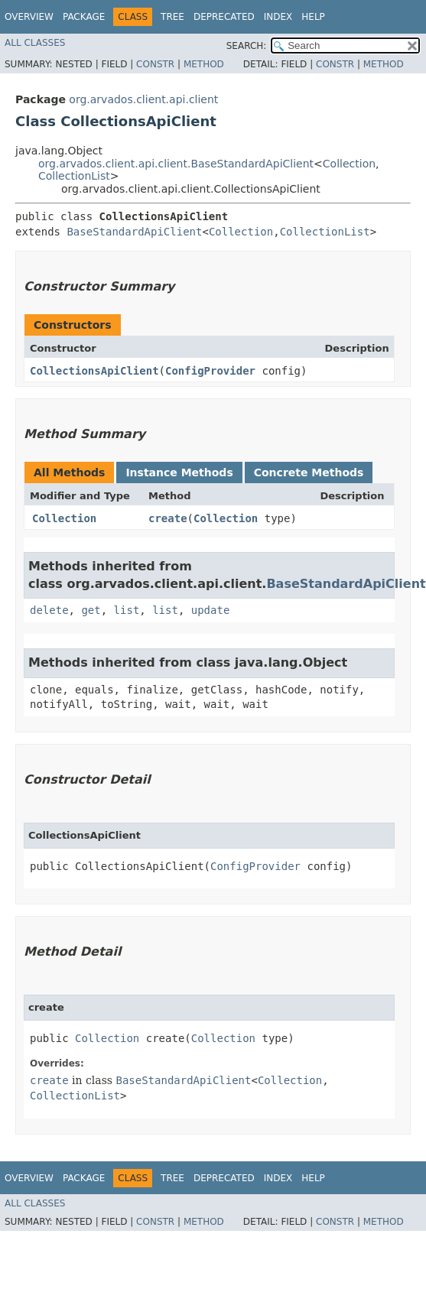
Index (278, 16)
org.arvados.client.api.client (143, 99)
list (127, 610)
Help (313, 16)
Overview (29, 16)
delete (49, 610)
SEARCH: (246, 46)
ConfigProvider (210, 371)
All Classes (35, 42)
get (90, 610)
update (210, 610)
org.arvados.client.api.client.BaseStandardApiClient (176, 163)
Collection (349, 163)
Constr (155, 64)
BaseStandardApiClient (134, 232)
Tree (172, 16)
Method (204, 64)
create (167, 518)
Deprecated (224, 16)
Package (84, 16)
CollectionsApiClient (94, 371)
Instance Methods (179, 472)
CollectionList (74, 176)
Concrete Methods (309, 472)
